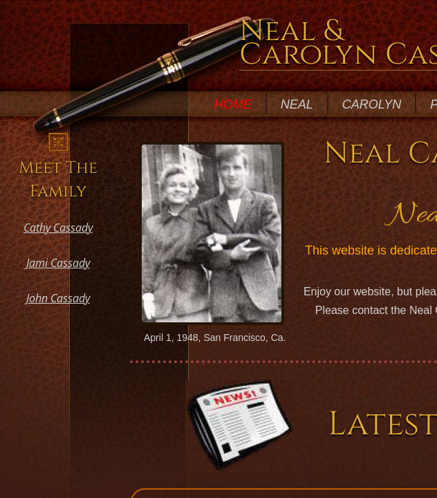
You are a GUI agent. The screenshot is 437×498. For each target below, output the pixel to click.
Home (233, 104)
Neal (297, 104)
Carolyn (371, 104)
